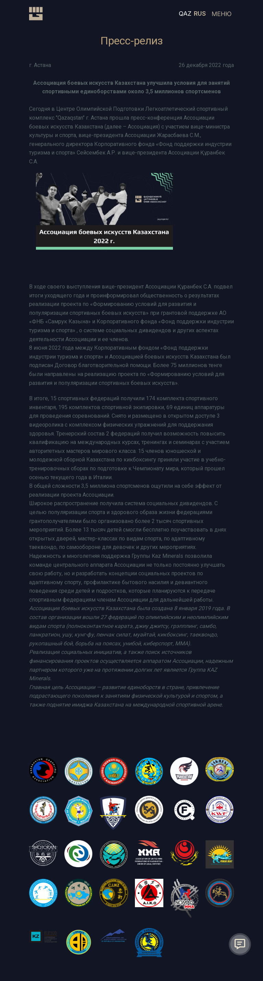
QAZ (185, 13)
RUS (200, 13)
